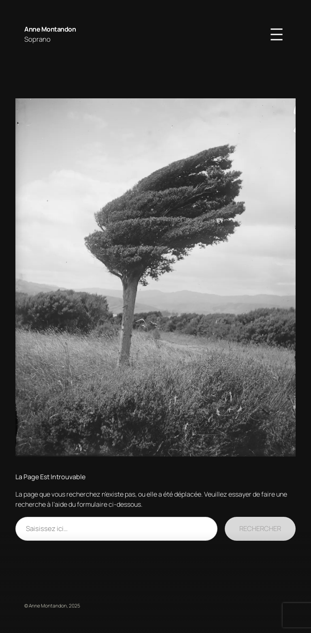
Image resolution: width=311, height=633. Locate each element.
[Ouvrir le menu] (276, 34)
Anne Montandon (50, 29)
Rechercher (260, 528)
